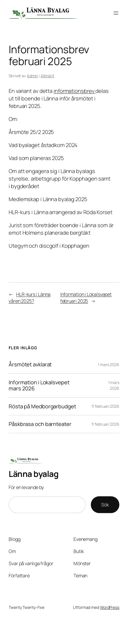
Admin (32, 75)
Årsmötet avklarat (30, 364)
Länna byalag (34, 474)
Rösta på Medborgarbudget (42, 406)
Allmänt (47, 75)
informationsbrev (74, 91)
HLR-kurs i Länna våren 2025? (29, 297)
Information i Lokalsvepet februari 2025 (86, 297)
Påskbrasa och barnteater (40, 424)
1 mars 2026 (108, 364)
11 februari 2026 (105, 406)
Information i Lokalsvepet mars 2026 (39, 385)
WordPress (109, 607)
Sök (105, 505)
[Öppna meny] (115, 13)
